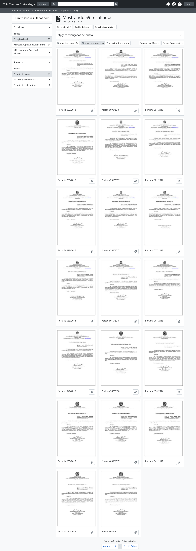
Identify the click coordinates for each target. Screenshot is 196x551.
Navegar (43, 4)
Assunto (19, 62)
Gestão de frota (32, 74)
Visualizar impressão (67, 43)
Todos (17, 33)
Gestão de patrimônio (32, 85)
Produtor (19, 27)
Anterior (107, 546)
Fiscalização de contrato (32, 80)
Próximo (132, 546)
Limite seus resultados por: (32, 18)
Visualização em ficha (93, 43)
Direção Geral (32, 40)
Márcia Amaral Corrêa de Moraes (32, 52)
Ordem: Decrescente (172, 43)
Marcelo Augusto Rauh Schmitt (32, 45)
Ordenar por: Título (149, 43)
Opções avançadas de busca (75, 35)
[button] (168, 4)
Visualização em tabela (117, 43)
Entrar (188, 4)
